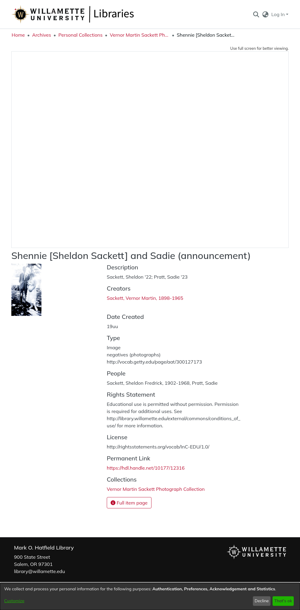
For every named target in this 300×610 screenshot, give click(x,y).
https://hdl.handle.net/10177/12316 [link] (146, 468)
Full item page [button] (129, 503)
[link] (156, 489)
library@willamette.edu (39, 571)
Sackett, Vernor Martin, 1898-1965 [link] (145, 298)
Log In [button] (278, 14)
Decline (262, 600)
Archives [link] (41, 35)
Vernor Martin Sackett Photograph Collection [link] (139, 35)
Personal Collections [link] (80, 35)
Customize (14, 600)
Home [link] (18, 35)
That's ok (283, 600)
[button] (256, 14)
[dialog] (150, 596)
